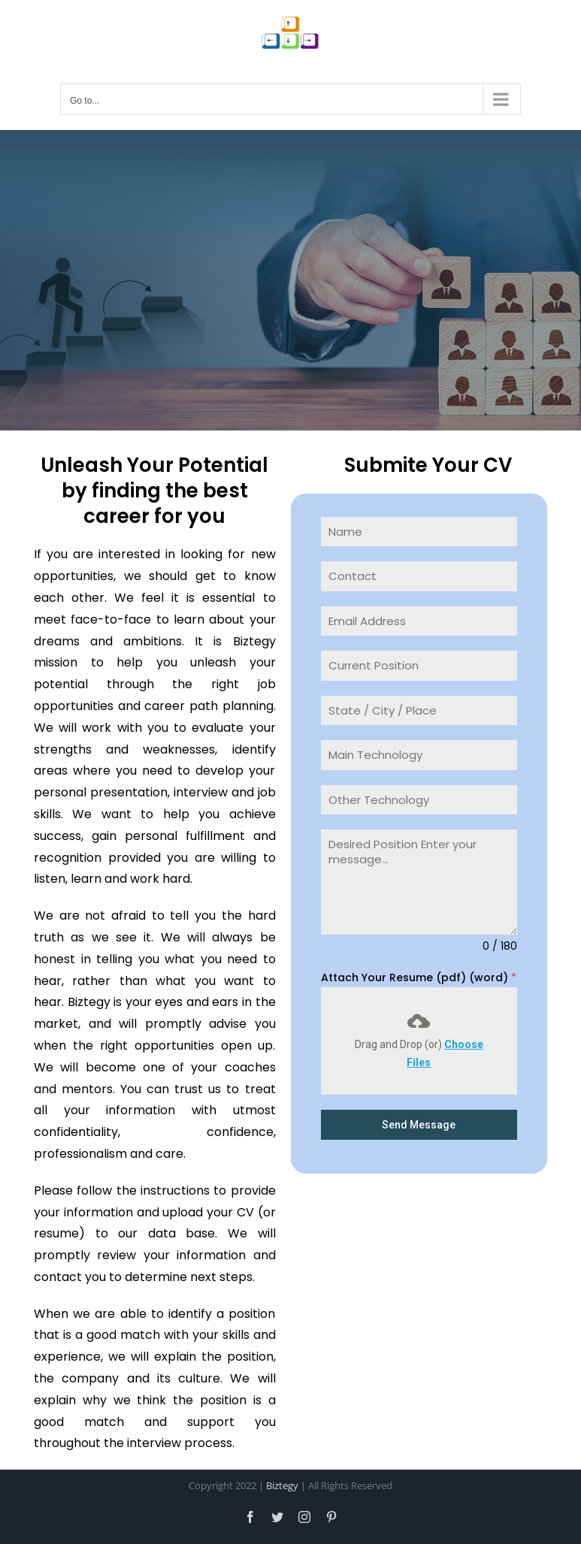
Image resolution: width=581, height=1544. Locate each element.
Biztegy (282, 1485)
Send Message (418, 1125)
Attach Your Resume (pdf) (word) (418, 977)
